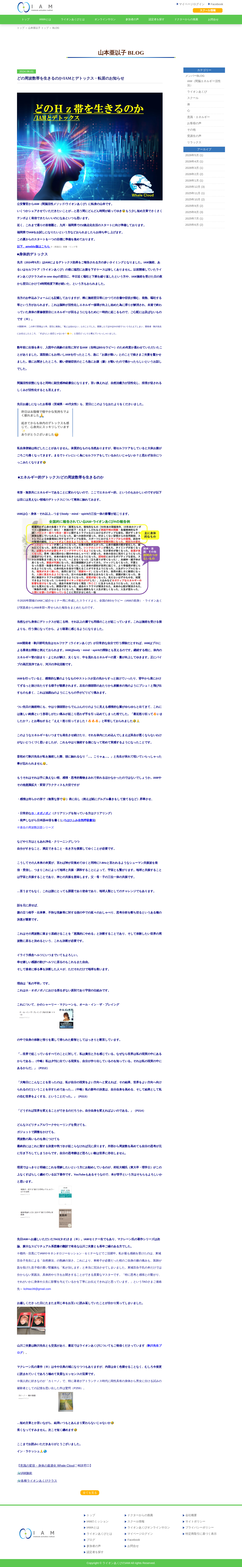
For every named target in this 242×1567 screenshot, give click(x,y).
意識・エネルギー (198, 117)
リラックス (194, 142)
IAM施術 (26, 1473)
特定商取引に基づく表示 (201, 1533)
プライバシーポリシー (199, 1527)
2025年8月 (192, 212)
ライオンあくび (197, 91)
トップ (25, 19)
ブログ (91, 1539)
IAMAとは (45, 19)
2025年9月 (192, 205)
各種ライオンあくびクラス (39, 1480)
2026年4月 (192, 161)
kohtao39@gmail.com (37, 1288)
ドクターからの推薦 (186, 19)
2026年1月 (192, 180)
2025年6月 (192, 224)
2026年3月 (192, 167)
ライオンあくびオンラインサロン (148, 1527)
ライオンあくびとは (73, 19)
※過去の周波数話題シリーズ (35, 827)
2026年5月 (192, 155)
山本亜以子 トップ (38, 27)
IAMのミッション (98, 1521)
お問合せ (213, 19)
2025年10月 (192, 199)
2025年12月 (192, 186)
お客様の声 (194, 123)
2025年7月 (192, 218)
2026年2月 (192, 174)
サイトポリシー (195, 1521)
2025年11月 (192, 193)
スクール (193, 97)
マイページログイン (191, 4)
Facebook (215, 4)
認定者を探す (156, 19)
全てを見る (90, 1492)
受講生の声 (194, 135)
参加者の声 (132, 19)
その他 (191, 129)
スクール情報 (135, 1521)
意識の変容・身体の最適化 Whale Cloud (47, 1465)
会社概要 (191, 1515)
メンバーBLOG (195, 75)
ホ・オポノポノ (41, 813)
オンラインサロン (105, 19)
